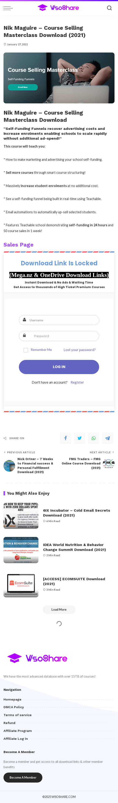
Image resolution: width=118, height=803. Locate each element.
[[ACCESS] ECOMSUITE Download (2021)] (20, 584)
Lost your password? (80, 350)
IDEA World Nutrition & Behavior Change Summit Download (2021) (74, 547)
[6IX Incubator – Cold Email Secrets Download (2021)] (20, 516)
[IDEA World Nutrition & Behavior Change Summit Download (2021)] (20, 550)
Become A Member (23, 777)
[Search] (109, 8)
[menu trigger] (9, 8)
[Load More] (59, 610)
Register (77, 382)
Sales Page (18, 244)
